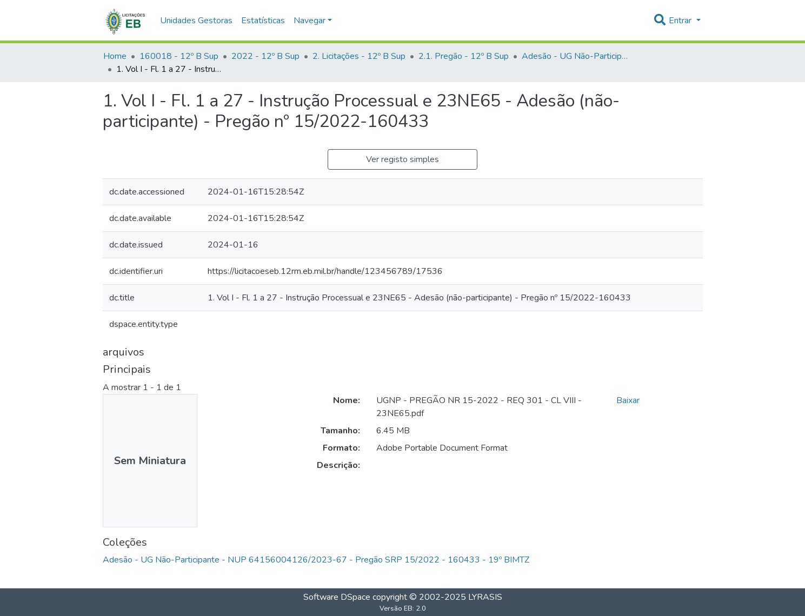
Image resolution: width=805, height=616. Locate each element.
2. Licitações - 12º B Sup (358, 56)
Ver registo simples (402, 159)
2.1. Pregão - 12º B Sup (463, 56)
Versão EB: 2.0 (403, 608)
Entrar (681, 20)
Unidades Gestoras (196, 20)
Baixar (628, 400)
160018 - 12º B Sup (178, 56)
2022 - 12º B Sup (265, 56)
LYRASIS (485, 597)
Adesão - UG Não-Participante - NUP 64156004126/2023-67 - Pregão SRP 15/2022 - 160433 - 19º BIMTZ (576, 56)
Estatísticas (263, 20)
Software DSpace (336, 597)
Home (115, 56)
